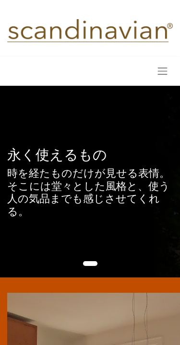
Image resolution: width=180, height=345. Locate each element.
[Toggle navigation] (162, 71)
